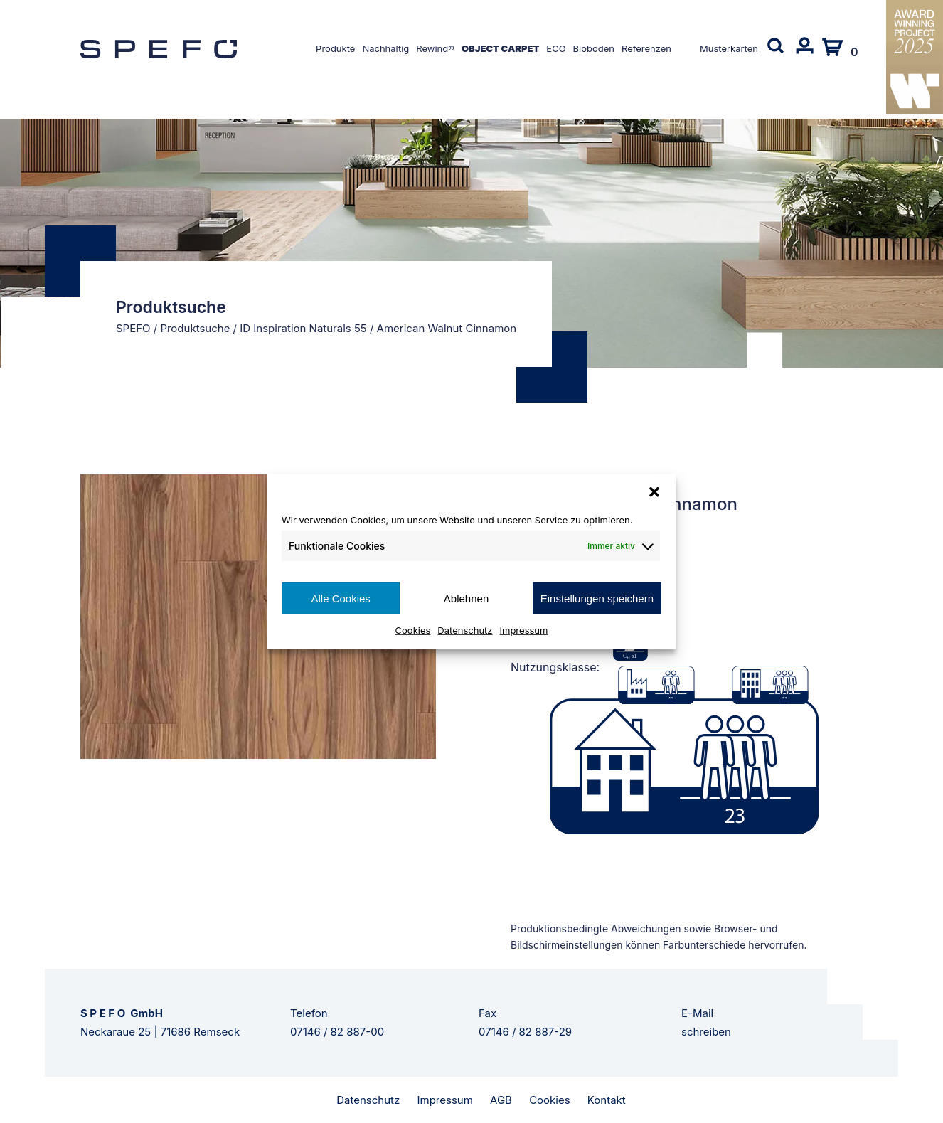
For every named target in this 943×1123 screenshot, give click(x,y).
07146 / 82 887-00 (337, 1031)
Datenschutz (464, 630)
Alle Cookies (340, 598)
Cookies (413, 630)
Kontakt (606, 1100)
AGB (501, 1100)
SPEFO (133, 328)
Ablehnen (466, 598)
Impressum (524, 630)
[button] (654, 491)
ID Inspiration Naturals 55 (303, 328)
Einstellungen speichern (597, 598)
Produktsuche (195, 328)
